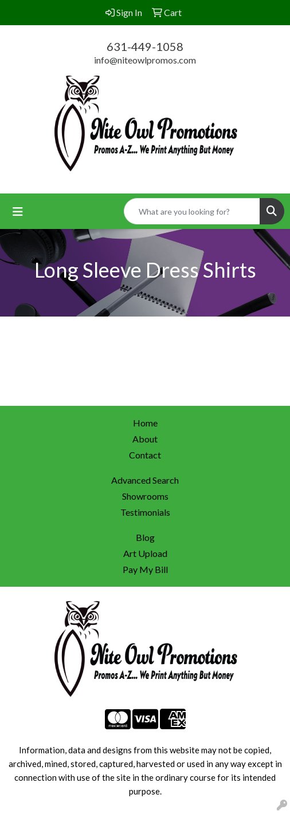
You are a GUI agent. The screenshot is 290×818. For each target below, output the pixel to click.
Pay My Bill (145, 569)
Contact (145, 454)
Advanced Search (145, 480)
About (145, 438)
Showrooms (145, 496)
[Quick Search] (192, 211)
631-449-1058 (145, 46)
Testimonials (145, 512)
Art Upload (145, 553)
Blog (145, 537)
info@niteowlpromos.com (145, 59)
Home (145, 422)
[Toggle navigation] (18, 211)
